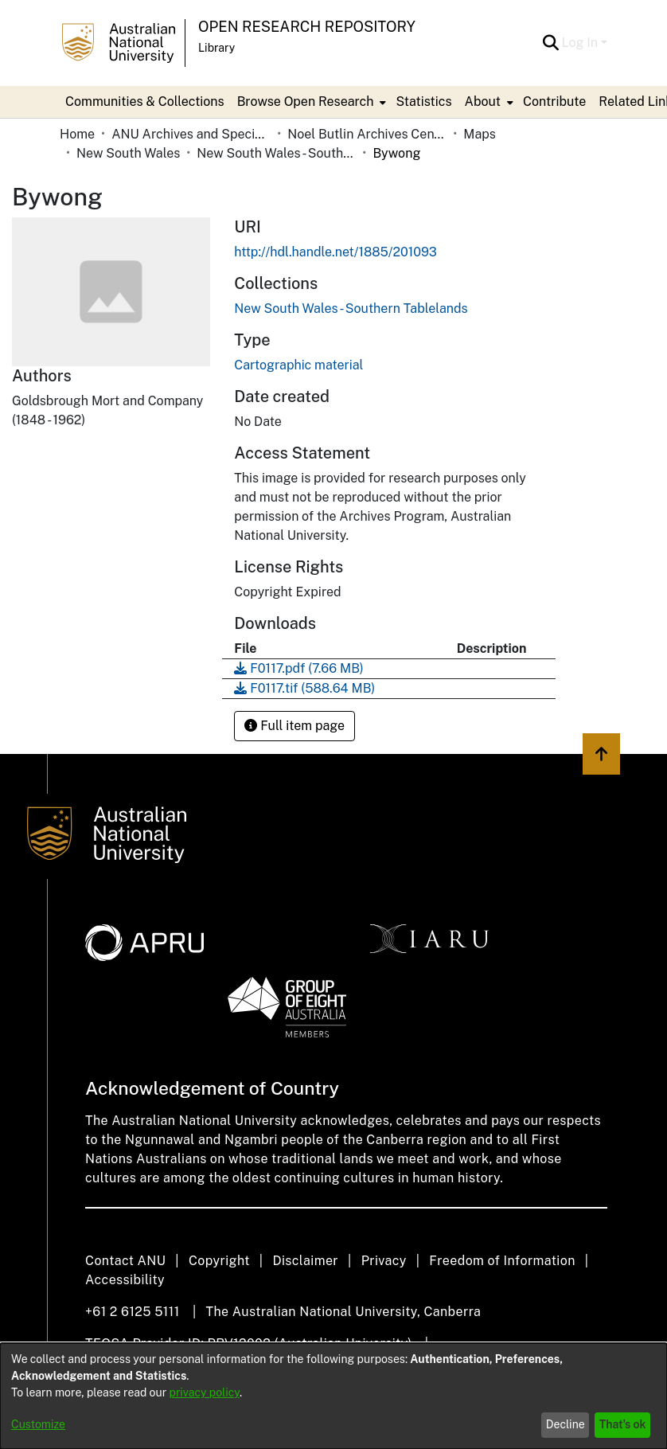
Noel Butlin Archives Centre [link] (367, 134)
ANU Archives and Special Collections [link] (191, 134)
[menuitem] (310, 102)
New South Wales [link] (128, 153)
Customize (38, 1424)
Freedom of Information (502, 1260)
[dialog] (333, 1396)
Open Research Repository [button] (306, 26)
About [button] (483, 101)
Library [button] (216, 47)
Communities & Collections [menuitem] (144, 101)
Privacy (384, 1260)
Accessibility (125, 1279)
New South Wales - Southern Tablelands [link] (276, 153)
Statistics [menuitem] (423, 101)
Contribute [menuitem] (554, 101)
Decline (565, 1424)
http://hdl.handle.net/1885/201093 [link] (335, 252)
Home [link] (77, 134)
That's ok (622, 1424)
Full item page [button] (294, 725)
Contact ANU (125, 1260)
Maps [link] (479, 134)
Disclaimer (305, 1260)
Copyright (219, 1260)
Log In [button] (581, 42)
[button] (551, 43)
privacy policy (205, 1392)
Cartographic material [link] (298, 365)
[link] (350, 308)
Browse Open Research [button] (305, 101)
